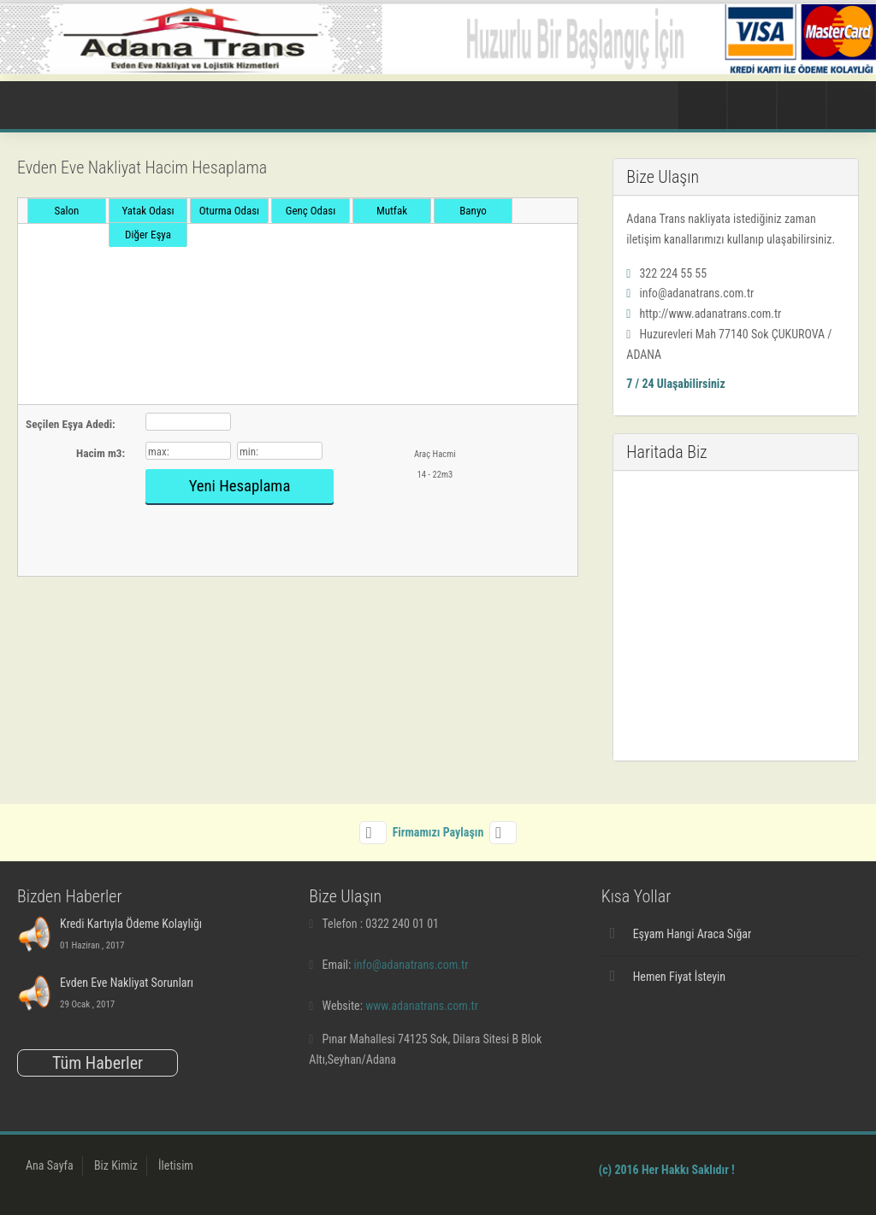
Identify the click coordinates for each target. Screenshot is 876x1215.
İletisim (175, 1165)
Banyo (472, 210)
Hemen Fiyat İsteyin (679, 976)
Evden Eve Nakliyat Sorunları (126, 982)
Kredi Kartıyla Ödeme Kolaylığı (131, 923)
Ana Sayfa (50, 1165)
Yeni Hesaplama (240, 486)
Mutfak (391, 210)
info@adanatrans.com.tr (411, 964)
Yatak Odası (148, 210)
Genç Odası (311, 210)
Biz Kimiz (116, 1165)
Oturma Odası (229, 210)
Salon (67, 210)
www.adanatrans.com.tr (421, 1005)
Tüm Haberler (97, 1063)
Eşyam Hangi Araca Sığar (692, 934)
